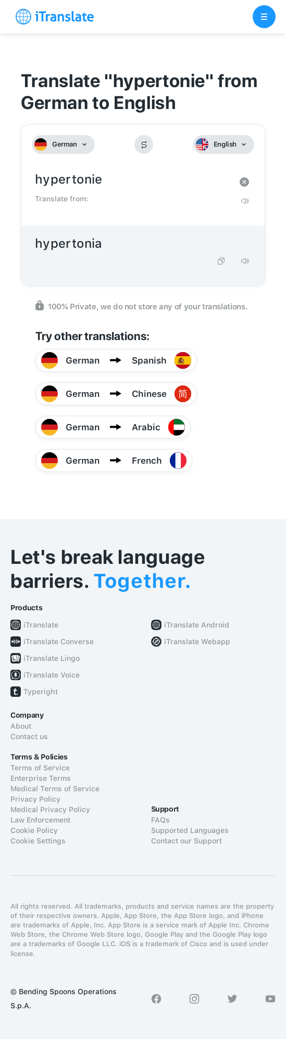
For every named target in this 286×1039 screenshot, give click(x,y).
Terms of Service (40, 768)
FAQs (160, 820)
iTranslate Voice (51, 675)
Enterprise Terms (40, 778)
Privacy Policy (35, 799)
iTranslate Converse (58, 641)
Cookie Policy (34, 830)
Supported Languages (190, 830)
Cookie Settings (38, 841)
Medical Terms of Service (55, 788)
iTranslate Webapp (197, 641)
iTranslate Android (196, 625)
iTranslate (40, 625)
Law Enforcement (40, 820)
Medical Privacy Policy (50, 809)
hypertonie (132, 180)
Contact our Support (186, 841)
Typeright (40, 691)
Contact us (29, 736)
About (20, 726)
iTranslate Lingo (51, 658)
